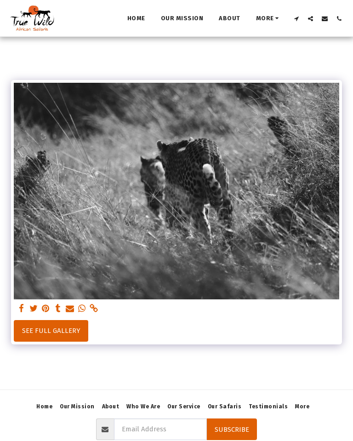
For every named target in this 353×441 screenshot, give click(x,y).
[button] (296, 18)
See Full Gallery (51, 330)
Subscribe (232, 429)
